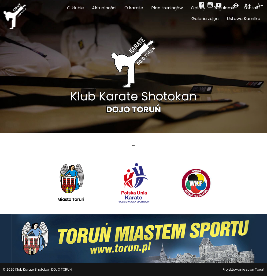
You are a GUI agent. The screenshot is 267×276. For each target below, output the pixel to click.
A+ (247, 5)
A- (260, 5)
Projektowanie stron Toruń (243, 269)
